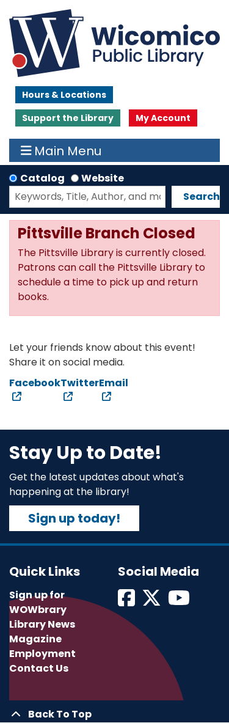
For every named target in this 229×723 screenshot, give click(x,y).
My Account (163, 118)
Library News (42, 624)
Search (201, 196)
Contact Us (38, 668)
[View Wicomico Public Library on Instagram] (180, 602)
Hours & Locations (64, 95)
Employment (42, 654)
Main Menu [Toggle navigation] (61, 150)
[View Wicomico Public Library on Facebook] (127, 602)
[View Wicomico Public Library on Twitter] (152, 602)
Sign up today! (74, 518)
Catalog (42, 178)
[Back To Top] (114, 714)
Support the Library (68, 118)
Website (102, 178)
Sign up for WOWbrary (38, 602)
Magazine (35, 639)
